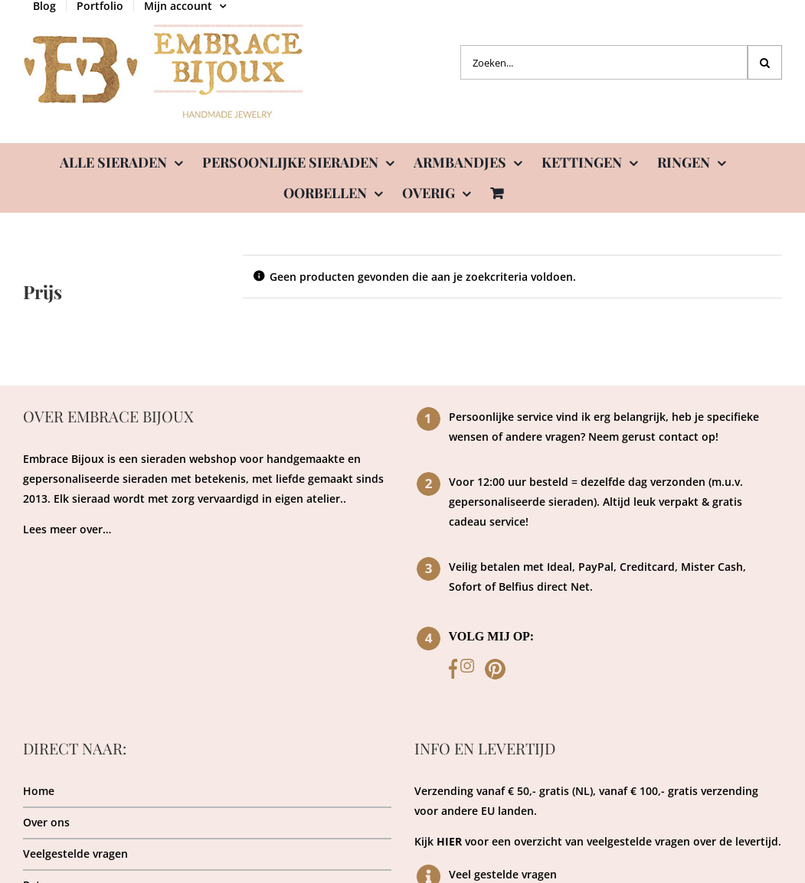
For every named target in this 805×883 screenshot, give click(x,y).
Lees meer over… (67, 529)
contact (679, 436)
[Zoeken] (765, 62)
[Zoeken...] (604, 62)
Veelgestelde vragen (75, 853)
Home (38, 791)
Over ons (46, 822)
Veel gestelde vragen (503, 874)
